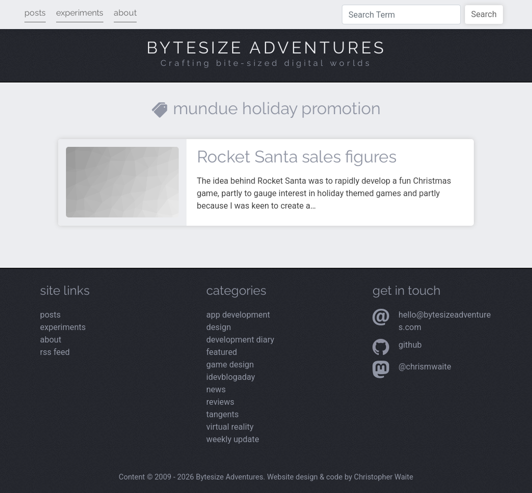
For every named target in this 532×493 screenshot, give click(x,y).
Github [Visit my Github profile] (410, 345)
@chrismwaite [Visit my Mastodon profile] (424, 367)
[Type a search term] (401, 14)
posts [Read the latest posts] (50, 315)
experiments (79, 13)
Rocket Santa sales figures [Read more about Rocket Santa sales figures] (296, 156)
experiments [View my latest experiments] (63, 327)
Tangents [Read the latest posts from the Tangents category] (222, 414)
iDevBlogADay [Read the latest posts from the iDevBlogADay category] (230, 377)
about (125, 13)
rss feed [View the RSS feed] (55, 352)
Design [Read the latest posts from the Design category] (218, 327)
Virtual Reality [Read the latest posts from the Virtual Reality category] (230, 427)
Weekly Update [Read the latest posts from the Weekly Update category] (232, 439)
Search (484, 14)
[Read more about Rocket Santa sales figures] (122, 181)
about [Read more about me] (50, 340)
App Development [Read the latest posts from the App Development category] (238, 315)
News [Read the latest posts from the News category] (216, 389)
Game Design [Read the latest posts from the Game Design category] (230, 364)
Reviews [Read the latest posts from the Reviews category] (220, 402)
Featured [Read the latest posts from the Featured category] (221, 352)
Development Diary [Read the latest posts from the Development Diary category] (240, 340)
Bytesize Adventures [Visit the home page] (266, 47)
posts (35, 13)
